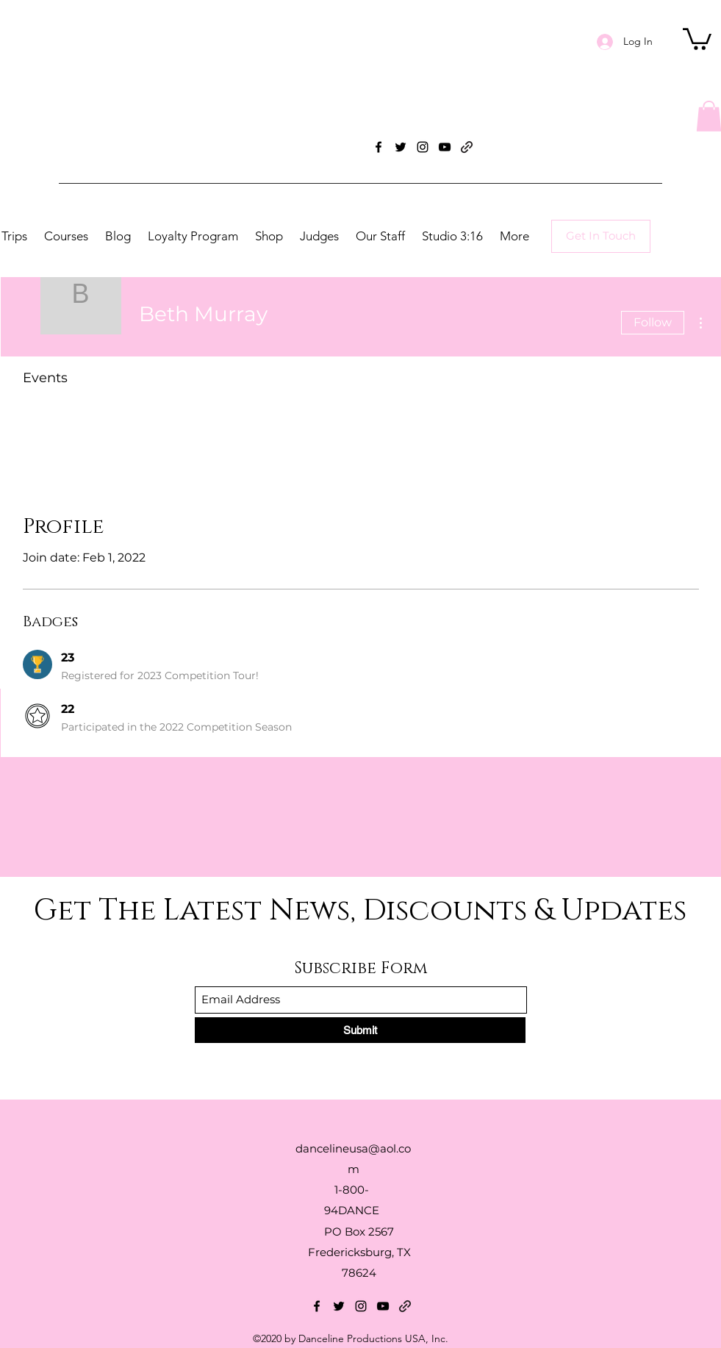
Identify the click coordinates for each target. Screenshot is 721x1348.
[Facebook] (378, 147)
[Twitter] (400, 147)
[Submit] (360, 1030)
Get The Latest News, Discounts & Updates (360, 911)
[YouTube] (444, 147)
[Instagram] (422, 147)
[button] (697, 38)
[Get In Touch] (600, 236)
